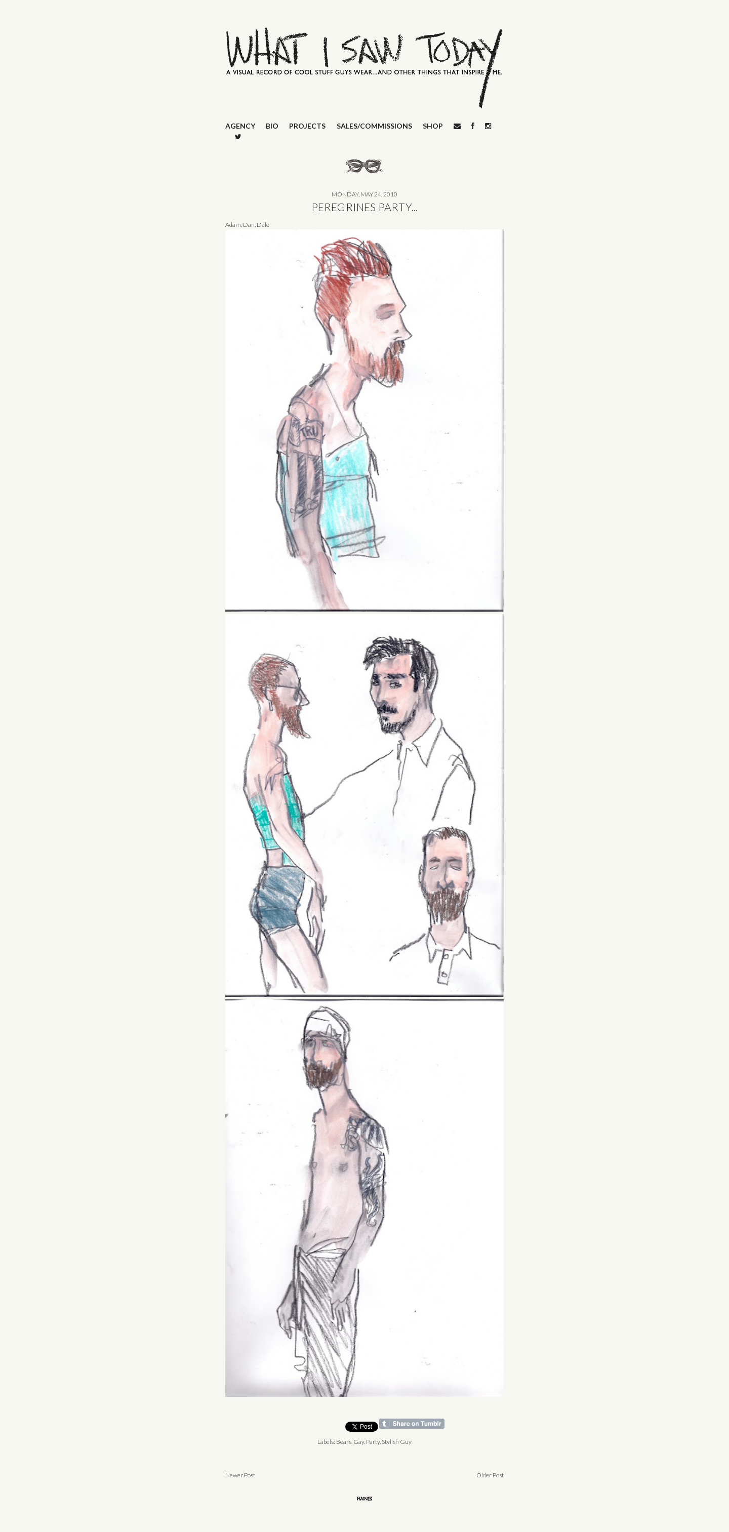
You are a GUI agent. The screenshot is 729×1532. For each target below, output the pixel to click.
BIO (272, 126)
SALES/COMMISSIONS (374, 126)
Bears (343, 1441)
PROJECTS (307, 126)
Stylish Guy (397, 1441)
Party (373, 1441)
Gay (358, 1441)
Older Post (490, 1475)
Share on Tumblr (411, 1424)
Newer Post (240, 1475)
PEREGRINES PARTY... (364, 206)
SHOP (433, 126)
